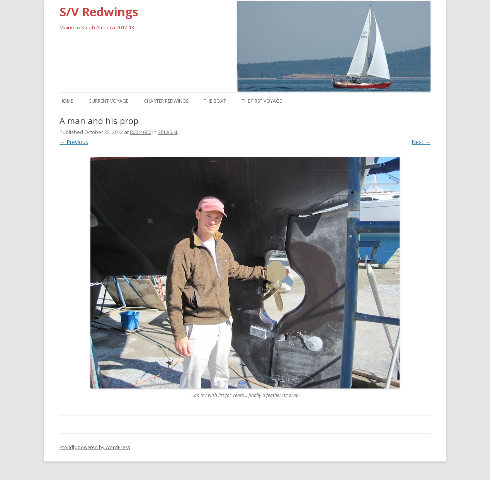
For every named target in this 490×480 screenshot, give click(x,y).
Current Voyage (108, 101)
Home (66, 101)
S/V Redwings (99, 11)
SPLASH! (167, 132)
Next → (421, 142)
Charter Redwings (166, 101)
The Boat (215, 101)
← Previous (74, 142)
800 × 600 (140, 132)
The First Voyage (262, 101)
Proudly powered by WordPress (95, 447)
